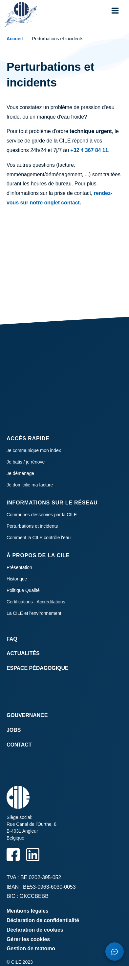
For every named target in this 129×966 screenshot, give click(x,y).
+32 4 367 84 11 (89, 150)
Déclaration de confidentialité (43, 920)
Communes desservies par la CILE (42, 514)
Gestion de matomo (31, 948)
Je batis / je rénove (26, 461)
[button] (115, 11)
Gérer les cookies (28, 939)
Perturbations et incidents (32, 526)
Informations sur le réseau (52, 502)
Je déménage (20, 473)
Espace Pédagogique (38, 668)
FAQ (12, 639)
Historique (17, 578)
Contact (19, 745)
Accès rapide (28, 438)
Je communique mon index (34, 450)
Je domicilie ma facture (30, 484)
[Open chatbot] (114, 951)
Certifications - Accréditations (36, 601)
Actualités (23, 653)
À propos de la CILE (38, 555)
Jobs (14, 730)
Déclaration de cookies (35, 930)
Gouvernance (27, 715)
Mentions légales (28, 911)
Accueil (15, 38)
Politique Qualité (23, 590)
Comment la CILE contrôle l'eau (39, 537)
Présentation (19, 567)
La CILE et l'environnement (34, 613)
